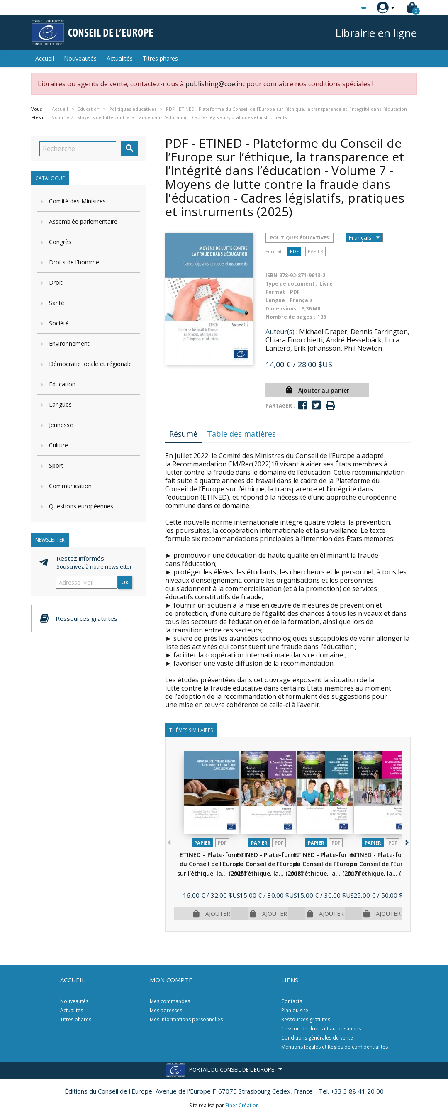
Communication (70, 486)
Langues (60, 404)
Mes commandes (170, 1001)
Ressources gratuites (305, 1019)
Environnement (69, 343)
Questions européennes (81, 506)
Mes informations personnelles (186, 1019)
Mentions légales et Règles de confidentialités (334, 1046)
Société (59, 323)
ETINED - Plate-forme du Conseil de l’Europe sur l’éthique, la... (268, 864)
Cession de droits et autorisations (321, 1028)
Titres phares (160, 58)
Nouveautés (80, 58)
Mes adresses (166, 1010)
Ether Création (242, 1105)
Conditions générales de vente (317, 1037)
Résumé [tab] (183, 434)
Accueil (44, 58)
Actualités (120, 58)
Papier (315, 251)
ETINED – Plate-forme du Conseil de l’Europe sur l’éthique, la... (211, 864)
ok (125, 582)
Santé (56, 303)
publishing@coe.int (215, 83)
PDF (294, 251)
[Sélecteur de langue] (346, 8)
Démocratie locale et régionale (90, 364)
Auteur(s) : (281, 331)
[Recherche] (77, 148)
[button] (406, 841)
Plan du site (294, 1010)
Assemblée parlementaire (83, 221)
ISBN (271, 275)
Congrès (60, 242)
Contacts (291, 1001)
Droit (56, 282)
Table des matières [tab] (241, 434)
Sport (56, 465)
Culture (58, 445)
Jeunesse (61, 425)
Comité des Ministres (77, 201)
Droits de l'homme (74, 262)
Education (62, 384)
